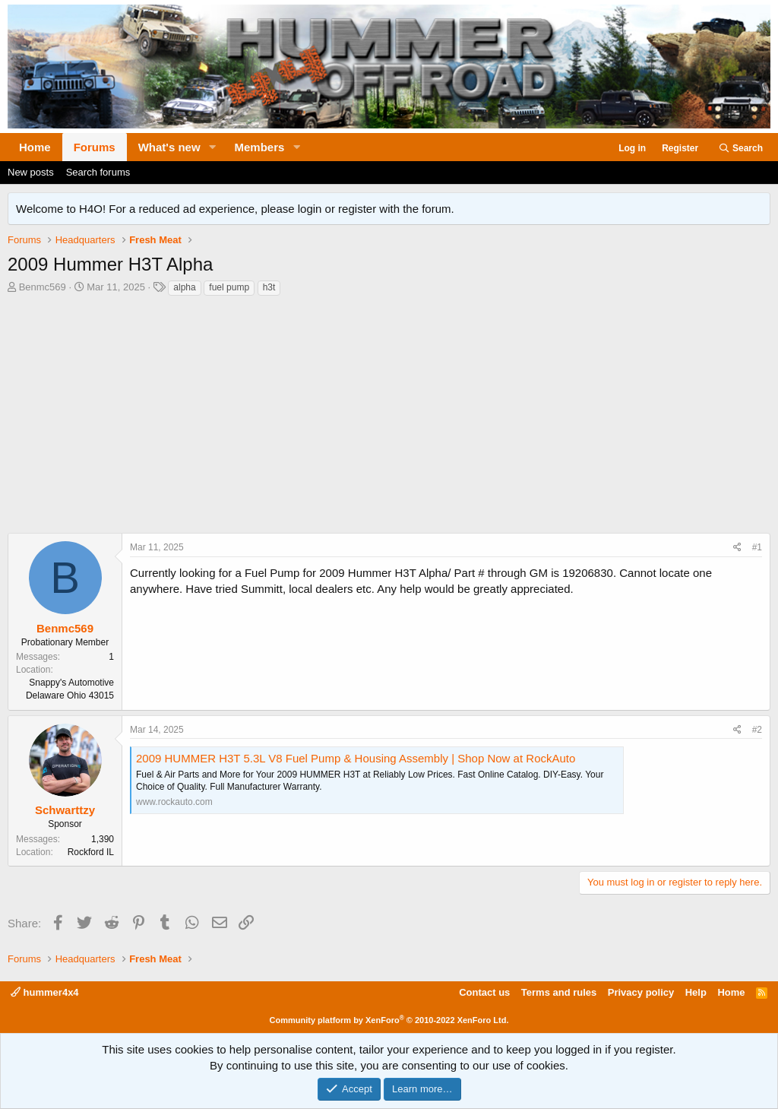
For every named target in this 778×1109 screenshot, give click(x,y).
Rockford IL (91, 852)
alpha (184, 287)
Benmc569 (42, 287)
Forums (94, 147)
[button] (212, 147)
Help (696, 992)
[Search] (740, 148)
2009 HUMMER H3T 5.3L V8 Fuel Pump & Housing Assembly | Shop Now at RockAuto (355, 758)
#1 (757, 547)
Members (260, 147)
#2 (757, 729)
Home (35, 147)
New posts (31, 172)
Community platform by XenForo (389, 1020)
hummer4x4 (45, 992)
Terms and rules (558, 992)
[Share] (737, 547)
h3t (269, 287)
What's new (169, 147)
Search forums (98, 172)
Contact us (484, 992)
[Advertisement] (389, 418)
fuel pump (229, 287)
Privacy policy (641, 992)
